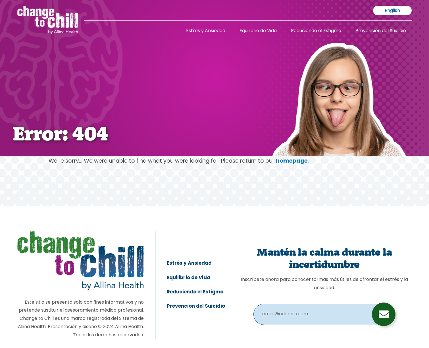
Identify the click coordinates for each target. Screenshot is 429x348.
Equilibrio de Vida (258, 31)
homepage (292, 161)
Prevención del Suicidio (380, 31)
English (392, 11)
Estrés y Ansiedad (205, 31)
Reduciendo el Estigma (316, 31)
